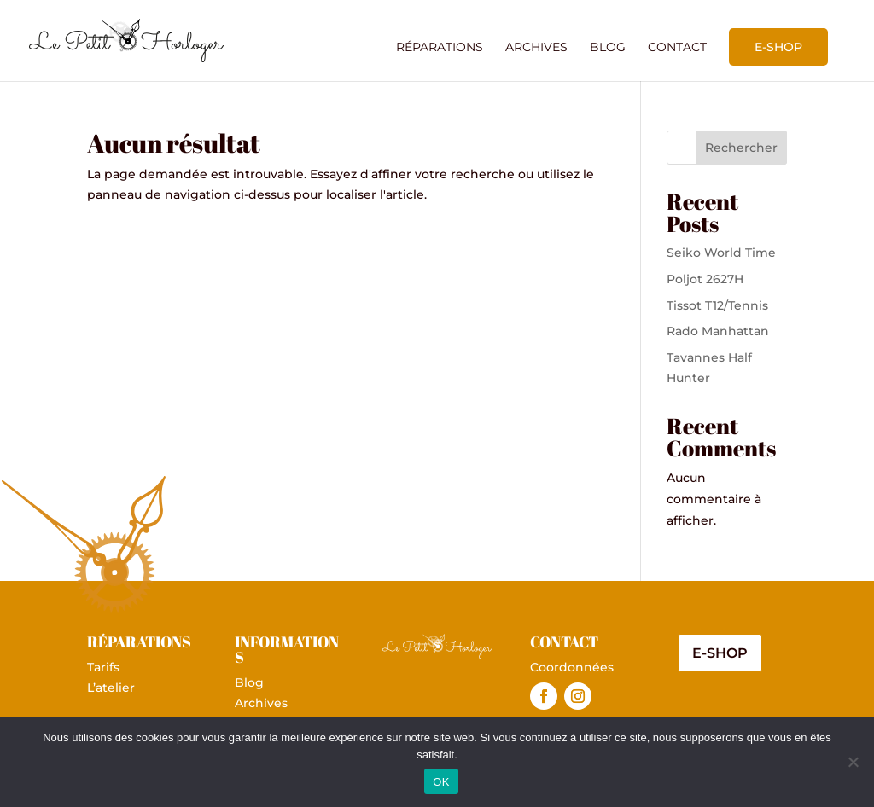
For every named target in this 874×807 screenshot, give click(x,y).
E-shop (778, 47)
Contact (677, 48)
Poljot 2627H (705, 279)
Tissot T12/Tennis (717, 305)
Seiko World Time (721, 252)
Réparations (439, 48)
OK (441, 781)
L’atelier (111, 687)
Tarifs (103, 667)
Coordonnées (572, 667)
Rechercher (741, 147)
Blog (608, 48)
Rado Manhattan (718, 331)
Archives (536, 48)
